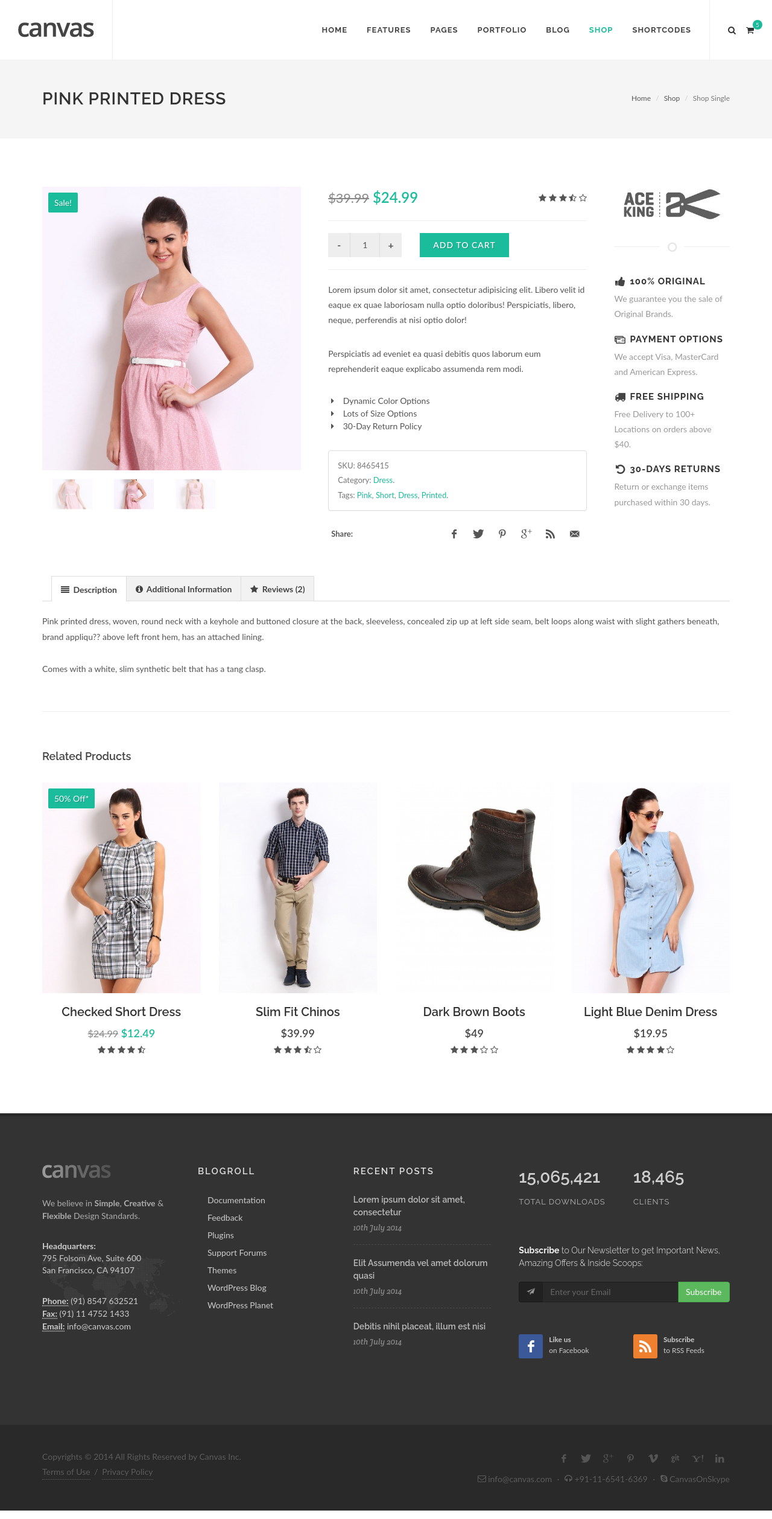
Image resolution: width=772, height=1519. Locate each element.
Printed (434, 495)
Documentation (236, 1233)
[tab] (89, 622)
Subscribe (704, 1325)
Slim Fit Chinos (298, 1045)
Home (641, 98)
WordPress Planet (240, 1338)
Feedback (225, 1251)
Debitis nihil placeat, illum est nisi (419, 1359)
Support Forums (237, 1286)
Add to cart (464, 245)
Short (385, 495)
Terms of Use (66, 1505)
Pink (364, 495)
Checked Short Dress (121, 1045)
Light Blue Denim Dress (650, 1045)
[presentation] (89, 623)
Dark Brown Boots (474, 1045)
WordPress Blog (237, 1321)
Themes (221, 1303)
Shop (672, 98)
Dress (383, 480)
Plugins (220, 1268)
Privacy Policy (127, 1505)
